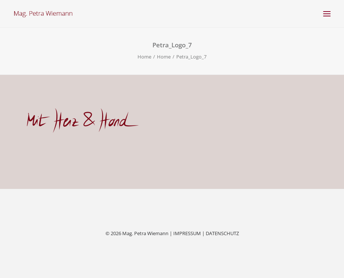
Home (144, 56)
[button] (327, 14)
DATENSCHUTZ (222, 233)
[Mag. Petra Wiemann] (43, 14)
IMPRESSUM (187, 233)
